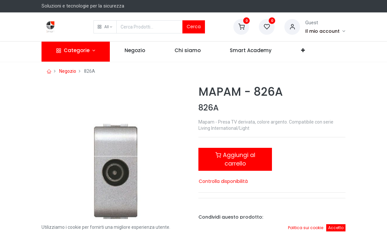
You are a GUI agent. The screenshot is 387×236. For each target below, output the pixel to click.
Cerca (194, 26)
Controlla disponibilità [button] (223, 181)
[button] (105, 26)
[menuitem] (134, 52)
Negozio (67, 71)
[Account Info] (325, 31)
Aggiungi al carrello (235, 159)
